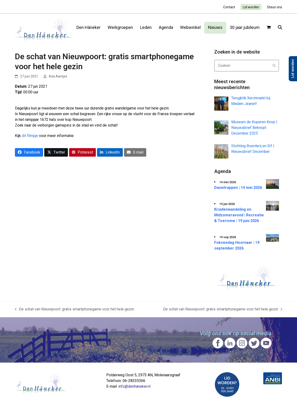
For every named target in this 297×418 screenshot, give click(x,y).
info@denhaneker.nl (134, 386)
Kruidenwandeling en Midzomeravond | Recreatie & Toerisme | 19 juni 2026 (239, 215)
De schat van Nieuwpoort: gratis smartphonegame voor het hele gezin (74, 309)
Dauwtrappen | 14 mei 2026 (238, 187)
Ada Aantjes (58, 76)
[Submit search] (274, 65)
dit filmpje (30, 135)
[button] (268, 28)
